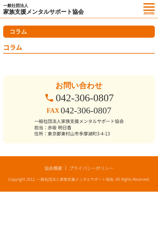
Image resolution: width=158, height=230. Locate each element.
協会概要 (53, 168)
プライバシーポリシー (91, 168)
